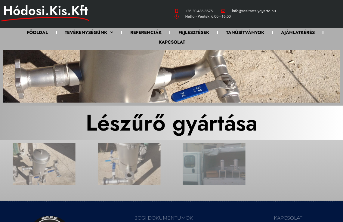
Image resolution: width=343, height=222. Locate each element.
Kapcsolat (172, 42)
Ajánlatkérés (298, 32)
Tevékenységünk (89, 32)
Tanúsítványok (245, 32)
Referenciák (146, 32)
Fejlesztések (193, 32)
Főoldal (37, 32)
